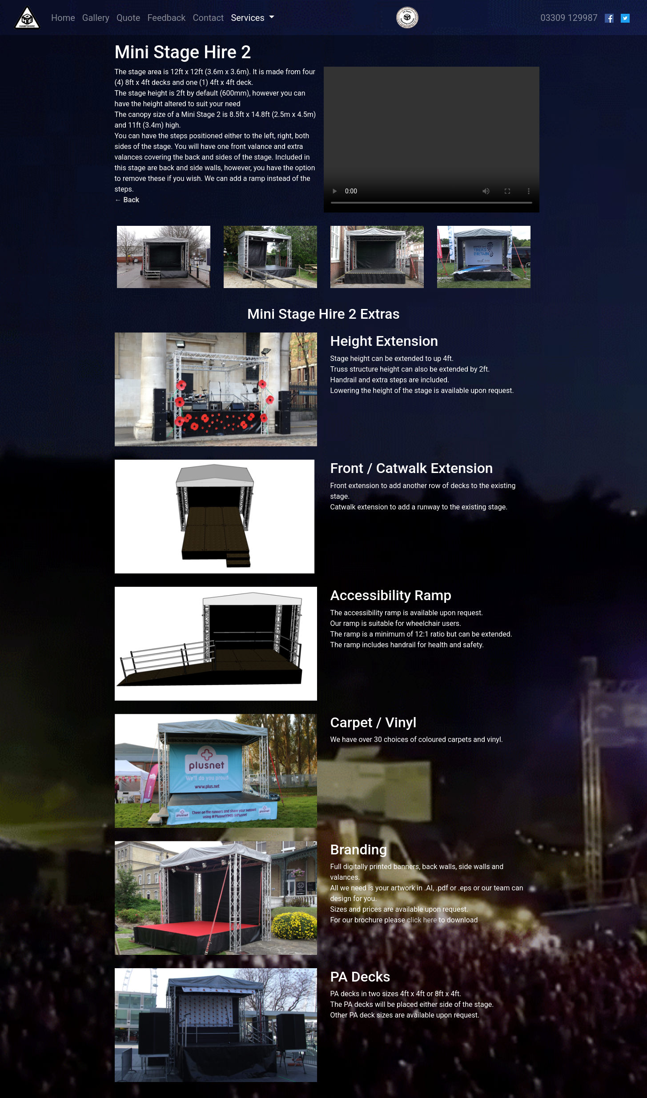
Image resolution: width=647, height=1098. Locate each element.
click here (422, 920)
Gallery (95, 17)
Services (248, 17)
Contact (208, 17)
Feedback (166, 17)
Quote (128, 17)
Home (65, 17)
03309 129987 (569, 17)
